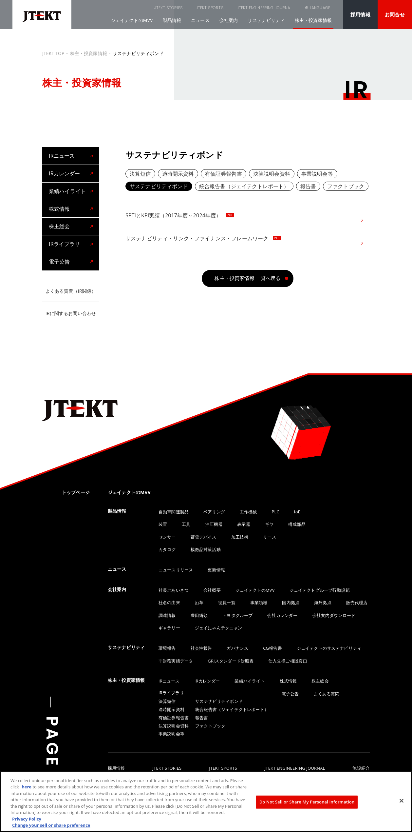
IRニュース (62, 155)
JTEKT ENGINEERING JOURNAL (231, 7)
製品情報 (172, 20)
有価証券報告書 (223, 173)
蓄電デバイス (203, 537)
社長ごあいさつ (174, 590)
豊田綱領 (199, 615)
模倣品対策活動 (206, 549)
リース (269, 537)
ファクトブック (345, 186)
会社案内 (228, 20)
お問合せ (395, 14)
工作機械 (248, 512)
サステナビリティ (266, 20)
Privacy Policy (26, 819)
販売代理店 (357, 602)
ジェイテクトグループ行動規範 (320, 590)
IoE (297, 512)
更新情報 (216, 570)
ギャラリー (169, 628)
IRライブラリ (64, 244)
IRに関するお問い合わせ (71, 313)
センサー (167, 537)
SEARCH (284, 7)
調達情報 (167, 615)
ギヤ (269, 524)
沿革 (199, 602)
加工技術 (240, 537)
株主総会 (59, 226)
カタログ (167, 549)
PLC (275, 512)
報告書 (308, 186)
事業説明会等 (317, 173)
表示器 (243, 524)
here (26, 787)
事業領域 (259, 602)
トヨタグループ (237, 615)
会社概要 (212, 590)
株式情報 (59, 208)
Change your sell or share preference (51, 825)
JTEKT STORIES (135, 7)
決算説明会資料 (271, 173)
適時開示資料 (178, 173)
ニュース (200, 20)
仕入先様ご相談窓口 (287, 661)
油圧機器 (214, 524)
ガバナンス (237, 648)
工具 (186, 524)
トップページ (76, 492)
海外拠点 (322, 602)
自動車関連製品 (174, 512)
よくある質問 (327, 694)
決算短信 (140, 173)
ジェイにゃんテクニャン (218, 628)
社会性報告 (201, 648)
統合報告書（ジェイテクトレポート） (244, 186)
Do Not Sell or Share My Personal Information (307, 802)
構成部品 (297, 524)
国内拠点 (290, 602)
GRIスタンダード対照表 (230, 661)
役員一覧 (226, 602)
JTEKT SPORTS (177, 7)
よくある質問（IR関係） (71, 291)
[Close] (401, 800)
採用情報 (360, 14)
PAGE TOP (52, 764)
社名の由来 (169, 602)
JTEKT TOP (53, 53)
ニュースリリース (176, 570)
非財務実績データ (176, 661)
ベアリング (214, 512)
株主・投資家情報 (313, 20)
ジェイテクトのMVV (132, 20)
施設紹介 (361, 768)
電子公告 (59, 261)
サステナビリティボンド (159, 186)
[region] (206, 801)
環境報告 (167, 648)
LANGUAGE (320, 7)
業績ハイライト (67, 191)
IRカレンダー (64, 173)
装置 (163, 524)
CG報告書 (272, 648)
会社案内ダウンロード (334, 615)
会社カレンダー (282, 615)
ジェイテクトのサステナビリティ (329, 648)
